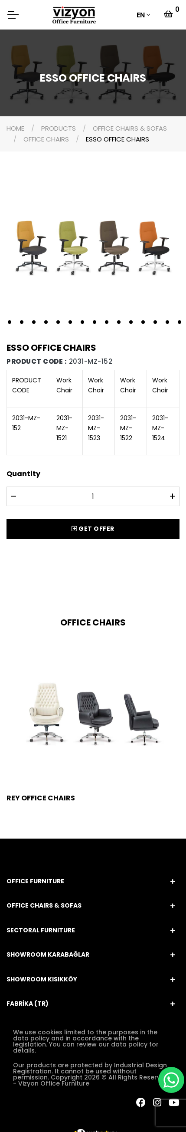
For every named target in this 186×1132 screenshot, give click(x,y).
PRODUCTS (58, 128)
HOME (15, 128)
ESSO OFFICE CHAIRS (117, 139)
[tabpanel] (93, 247)
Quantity (23, 474)
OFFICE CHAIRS (46, 139)
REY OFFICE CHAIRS (41, 798)
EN (141, 15)
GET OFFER (93, 528)
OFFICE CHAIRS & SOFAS (130, 128)
